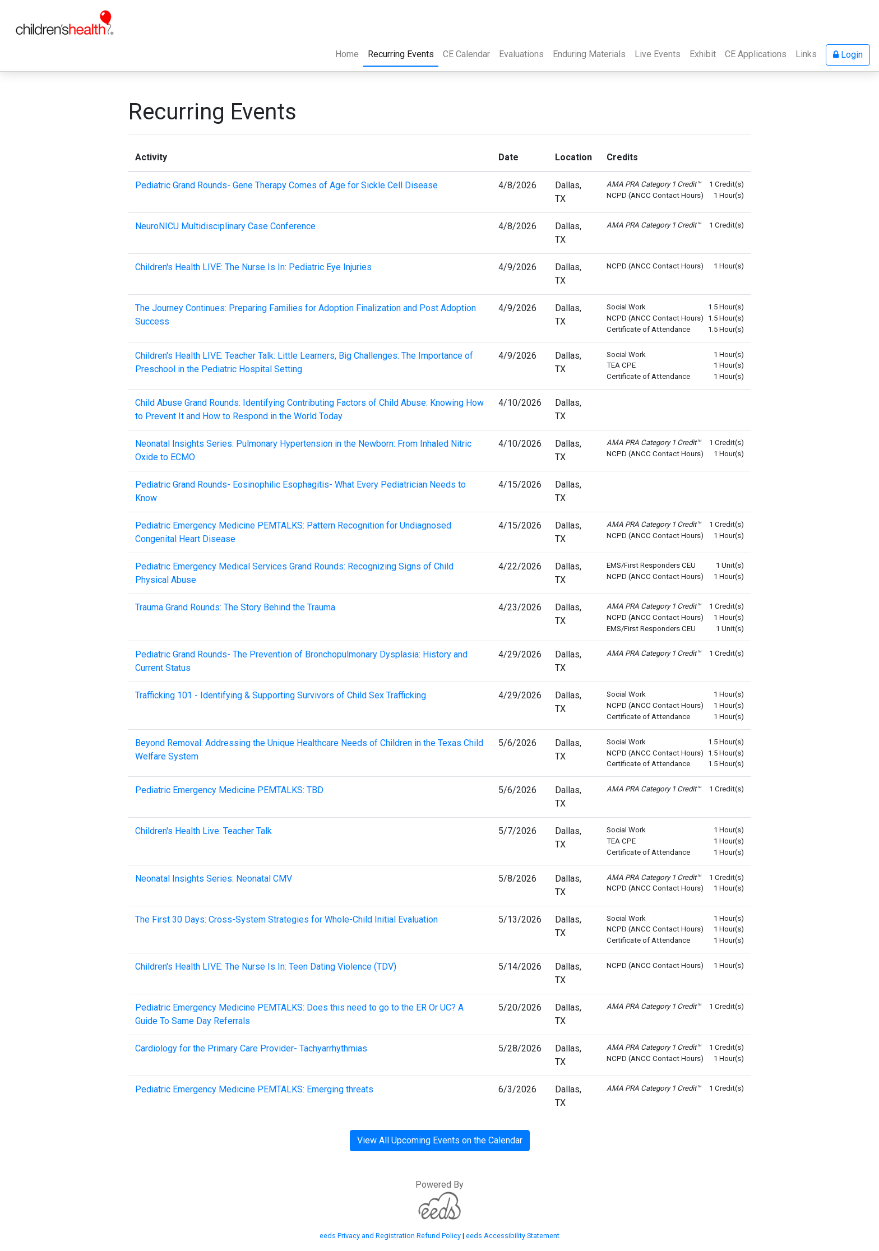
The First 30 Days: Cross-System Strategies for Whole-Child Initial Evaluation (286, 919)
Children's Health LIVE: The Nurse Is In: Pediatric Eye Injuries (253, 267)
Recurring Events (403, 53)
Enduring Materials (589, 54)
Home (347, 54)
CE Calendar (466, 54)
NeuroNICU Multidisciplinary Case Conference (225, 226)
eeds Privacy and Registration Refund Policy (390, 1235)
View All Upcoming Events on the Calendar (439, 1140)
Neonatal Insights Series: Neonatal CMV (213, 878)
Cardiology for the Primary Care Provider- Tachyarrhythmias (251, 1048)
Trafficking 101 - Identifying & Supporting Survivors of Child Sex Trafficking (280, 695)
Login (848, 54)
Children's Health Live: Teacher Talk (203, 831)
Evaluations (521, 54)
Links (806, 54)
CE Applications (756, 54)
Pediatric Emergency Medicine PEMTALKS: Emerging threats (254, 1089)
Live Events (658, 54)
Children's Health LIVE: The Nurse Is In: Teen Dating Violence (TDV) (265, 966)
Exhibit (703, 54)
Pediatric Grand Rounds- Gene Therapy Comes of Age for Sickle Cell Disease (286, 185)
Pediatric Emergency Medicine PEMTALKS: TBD (229, 790)
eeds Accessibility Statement (512, 1235)
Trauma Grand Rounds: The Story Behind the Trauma (235, 607)
